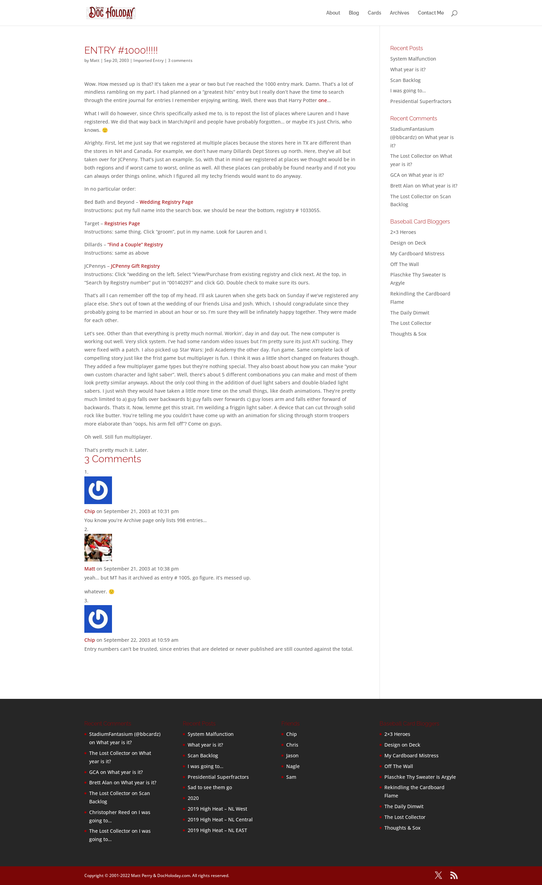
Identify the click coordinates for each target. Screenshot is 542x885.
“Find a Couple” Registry (135, 244)
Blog (354, 13)
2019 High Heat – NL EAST (217, 830)
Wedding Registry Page (166, 202)
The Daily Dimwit (409, 312)
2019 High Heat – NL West (217, 808)
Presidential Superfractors (420, 101)
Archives (399, 13)
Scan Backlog (405, 80)
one (322, 100)
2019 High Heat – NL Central (220, 819)
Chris (292, 744)
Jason (292, 755)
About (333, 13)
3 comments (180, 60)
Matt (95, 60)
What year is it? (408, 69)
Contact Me (431, 13)
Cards (374, 13)
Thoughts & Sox (408, 333)
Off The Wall (404, 264)
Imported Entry (148, 60)
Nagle (293, 766)
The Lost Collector (410, 323)
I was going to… (408, 90)
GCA (395, 175)
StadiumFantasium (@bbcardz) (124, 734)
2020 (193, 798)
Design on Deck (408, 242)
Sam (291, 777)
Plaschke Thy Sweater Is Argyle (420, 777)
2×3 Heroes (403, 232)
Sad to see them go (210, 787)
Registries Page (122, 223)
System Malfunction (413, 58)
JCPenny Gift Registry (135, 266)
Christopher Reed (109, 812)
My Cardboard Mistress (417, 253)
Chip (89, 511)
